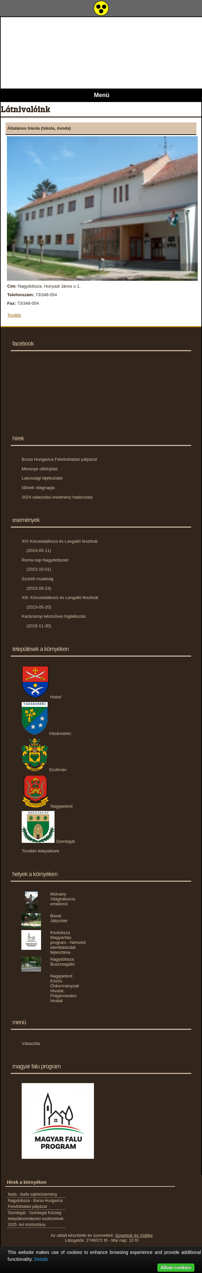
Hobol (41, 696)
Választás (31, 1043)
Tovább (14, 315)
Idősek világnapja (38, 487)
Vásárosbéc (46, 733)
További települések (40, 850)
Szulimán (44, 769)
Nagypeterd (47, 806)
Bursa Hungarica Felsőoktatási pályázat (59, 459)
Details (41, 1259)
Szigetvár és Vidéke (134, 1235)
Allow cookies (176, 1267)
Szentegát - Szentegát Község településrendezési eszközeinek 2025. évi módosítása (35, 1218)
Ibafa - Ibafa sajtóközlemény (32, 1194)
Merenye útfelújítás (40, 468)
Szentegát (48, 841)
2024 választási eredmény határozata (57, 497)
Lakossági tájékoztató (42, 478)
